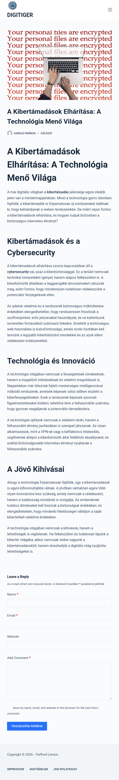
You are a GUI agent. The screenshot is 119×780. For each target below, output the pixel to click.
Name (12, 594)
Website (13, 637)
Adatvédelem (38, 769)
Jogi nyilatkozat (65, 769)
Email (12, 615)
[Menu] (110, 10)
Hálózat (46, 133)
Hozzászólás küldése (26, 726)
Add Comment (19, 658)
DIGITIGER (20, 15)
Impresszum (15, 769)
